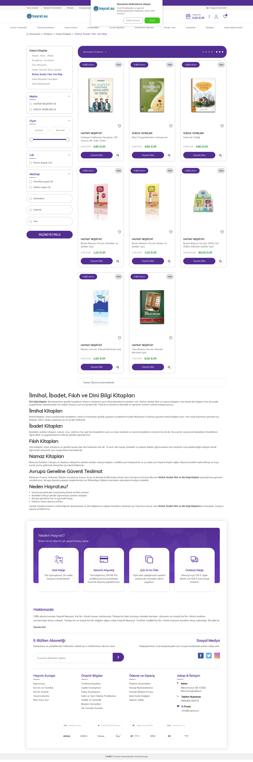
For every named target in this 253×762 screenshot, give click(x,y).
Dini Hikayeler (39, 65)
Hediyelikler (93, 27)
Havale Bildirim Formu (141, 694)
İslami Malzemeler (233, 27)
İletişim (70, 8)
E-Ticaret (115, 758)
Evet (152, 20)
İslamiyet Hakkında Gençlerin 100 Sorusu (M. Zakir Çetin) (99, 139)
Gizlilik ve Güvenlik (91, 702)
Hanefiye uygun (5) (41, 181)
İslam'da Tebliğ (191, 137)
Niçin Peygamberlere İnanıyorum (150, 137)
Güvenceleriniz (41, 698)
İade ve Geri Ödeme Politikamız (98, 698)
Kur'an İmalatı (41, 694)
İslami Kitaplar (63, 33)
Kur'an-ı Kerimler (18, 27)
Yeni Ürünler (32, 8)
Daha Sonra (132, 20)
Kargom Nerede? (216, 8)
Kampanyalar (86, 8)
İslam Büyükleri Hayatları (45, 79)
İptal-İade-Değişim (139, 698)
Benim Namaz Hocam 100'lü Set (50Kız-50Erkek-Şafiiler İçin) (201, 245)
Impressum (39, 686)
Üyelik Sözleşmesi (91, 689)
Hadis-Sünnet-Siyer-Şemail (46, 69)
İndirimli (35, 209)
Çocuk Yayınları (116, 27)
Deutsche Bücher (45, 27)
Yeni (33, 221)
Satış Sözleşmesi (90, 694)
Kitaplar (210, 27)
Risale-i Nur (170, 27)
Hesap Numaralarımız (141, 689)
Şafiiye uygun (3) (39, 187)
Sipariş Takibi (136, 702)
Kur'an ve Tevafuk (43, 689)
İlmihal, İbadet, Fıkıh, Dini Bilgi (47, 74)
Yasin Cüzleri (70, 27)
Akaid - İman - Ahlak (43, 55)
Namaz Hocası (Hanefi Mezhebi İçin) (101, 349)
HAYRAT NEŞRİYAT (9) (42, 103)
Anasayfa (33, 33)
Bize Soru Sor (41, 702)
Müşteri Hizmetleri (53, 8)
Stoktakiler (37, 198)
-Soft (108, 758)
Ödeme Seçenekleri (140, 686)
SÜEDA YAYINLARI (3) (42, 109)
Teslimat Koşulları (91, 686)
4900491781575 (190, 703)
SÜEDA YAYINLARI (142, 133)
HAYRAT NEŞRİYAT (91, 133)
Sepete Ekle (96, 155)
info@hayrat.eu (190, 712)
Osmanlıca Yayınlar (144, 27)
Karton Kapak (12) (40, 162)
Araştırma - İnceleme (43, 60)
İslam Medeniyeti (41, 83)
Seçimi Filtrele (50, 234)
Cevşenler (191, 27)
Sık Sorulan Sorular (92, 710)
